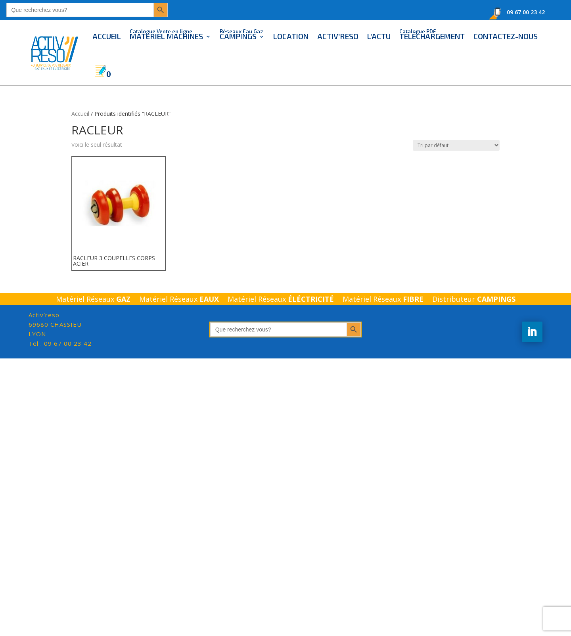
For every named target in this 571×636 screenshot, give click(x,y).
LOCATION (290, 36)
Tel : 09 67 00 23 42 (60, 343)
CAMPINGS (241, 34)
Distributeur (473, 300)
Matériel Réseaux (93, 300)
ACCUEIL (106, 36)
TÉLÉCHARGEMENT (432, 34)
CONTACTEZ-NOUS (505, 36)
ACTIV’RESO (337, 36)
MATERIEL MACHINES (166, 34)
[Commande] (456, 145)
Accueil (80, 113)
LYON (55, 324)
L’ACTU (379, 36)
